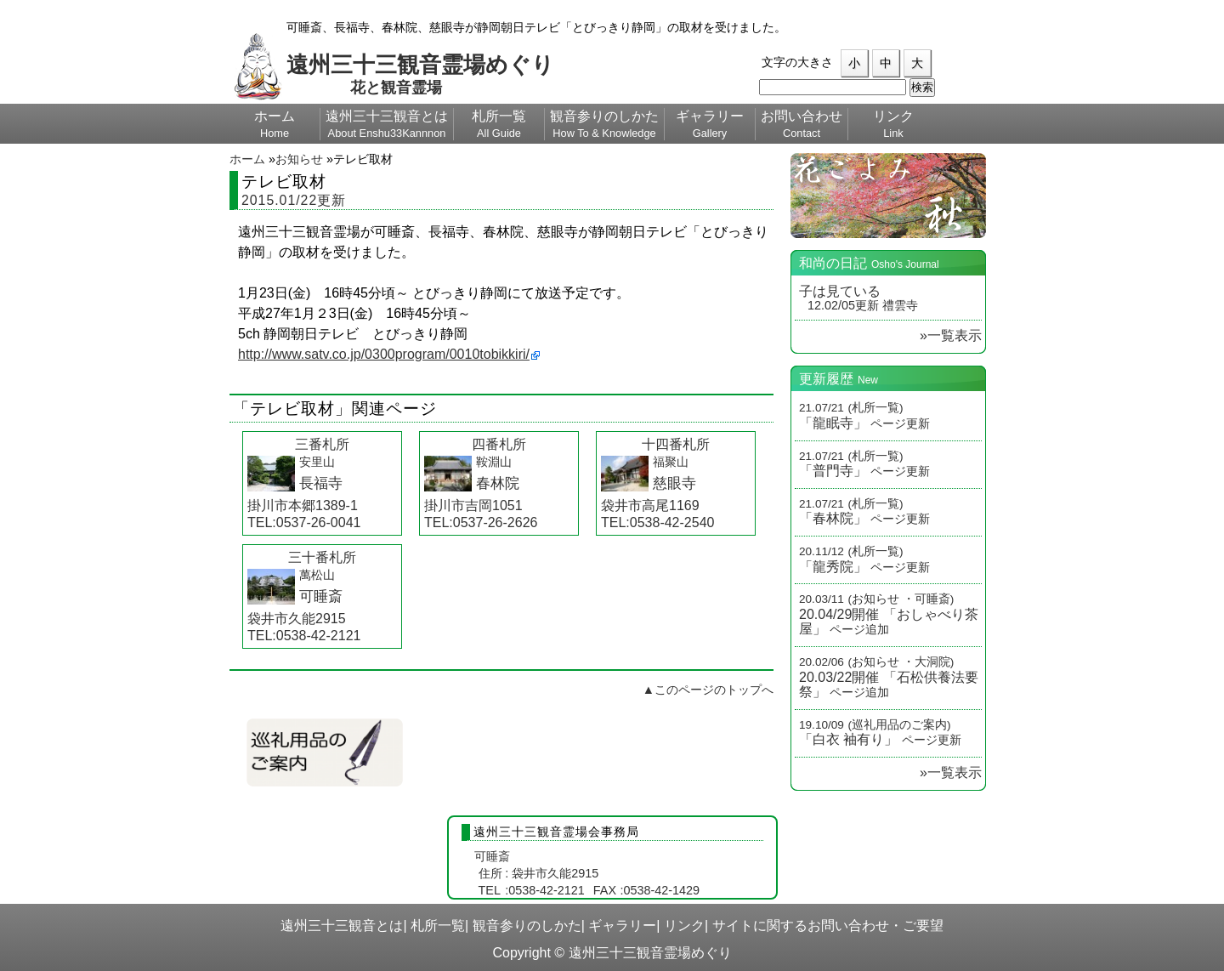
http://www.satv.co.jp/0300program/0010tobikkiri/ (384, 354)
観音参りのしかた (527, 925)
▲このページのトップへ (708, 689)
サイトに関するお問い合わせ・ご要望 (828, 925)
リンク (684, 925)
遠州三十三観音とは (341, 925)
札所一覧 (438, 925)
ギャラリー (622, 925)
